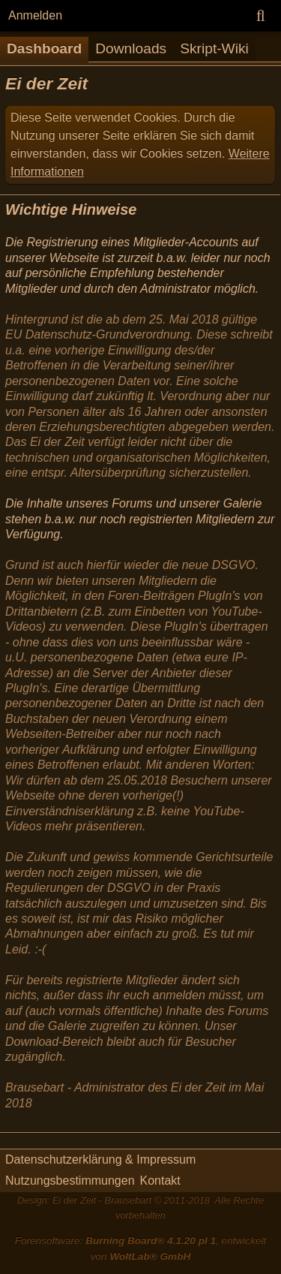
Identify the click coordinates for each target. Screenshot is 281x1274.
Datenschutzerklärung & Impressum (100, 1159)
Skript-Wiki (214, 48)
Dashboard (44, 48)
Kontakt (160, 1180)
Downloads (130, 48)
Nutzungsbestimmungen (70, 1180)
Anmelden (35, 15)
